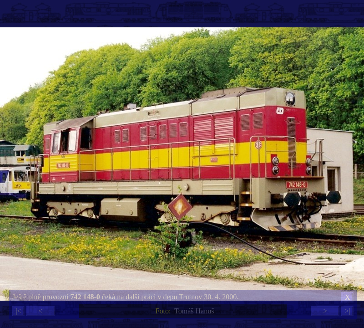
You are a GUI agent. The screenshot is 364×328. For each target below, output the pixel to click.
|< (18, 311)
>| (347, 311)
